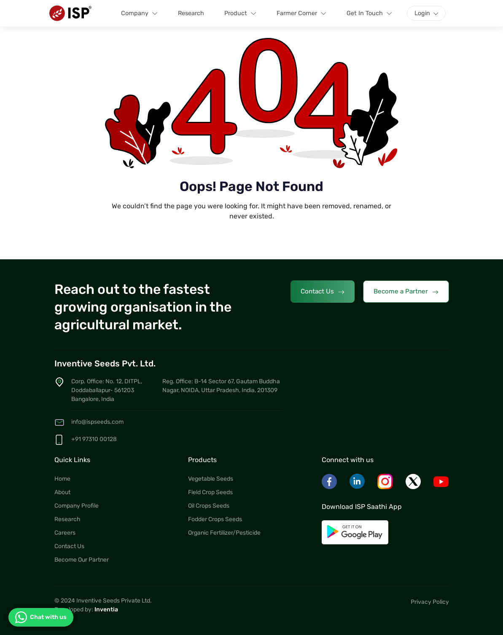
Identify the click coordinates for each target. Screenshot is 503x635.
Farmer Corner (301, 13)
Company (139, 13)
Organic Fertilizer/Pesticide (224, 532)
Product (240, 13)
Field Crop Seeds (210, 492)
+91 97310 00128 (94, 439)
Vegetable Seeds (210, 478)
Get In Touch (369, 13)
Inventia (106, 609)
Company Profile (76, 505)
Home (62, 478)
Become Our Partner (81, 559)
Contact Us (322, 291)
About (62, 492)
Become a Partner (406, 291)
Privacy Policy (430, 601)
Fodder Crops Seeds (215, 519)
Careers (64, 532)
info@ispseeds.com (97, 421)
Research (191, 13)
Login (422, 13)
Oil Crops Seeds (208, 505)
